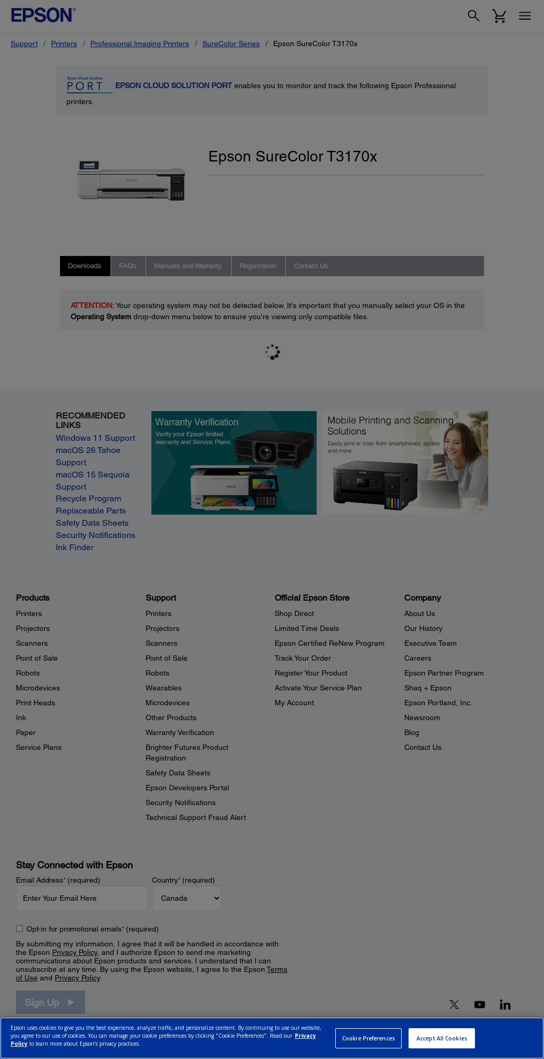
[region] (272, 1038)
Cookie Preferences (368, 1038)
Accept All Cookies (442, 1038)
